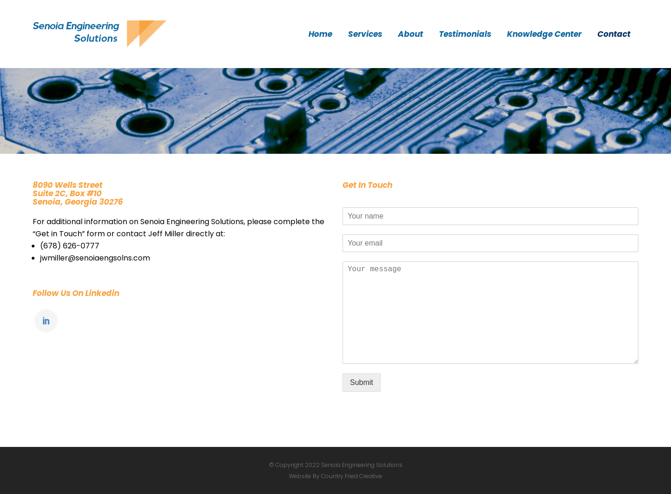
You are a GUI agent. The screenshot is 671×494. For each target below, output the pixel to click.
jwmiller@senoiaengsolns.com (95, 258)
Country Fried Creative (351, 476)
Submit (361, 382)
